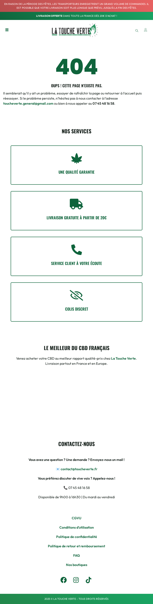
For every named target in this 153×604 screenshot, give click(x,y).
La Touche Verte (123, 358)
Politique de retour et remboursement (76, 546)
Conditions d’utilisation (76, 527)
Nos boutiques (76, 565)
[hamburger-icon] (7, 30)
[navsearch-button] (136, 30)
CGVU (76, 518)
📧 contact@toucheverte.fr (76, 469)
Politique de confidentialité (76, 537)
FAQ (76, 555)
